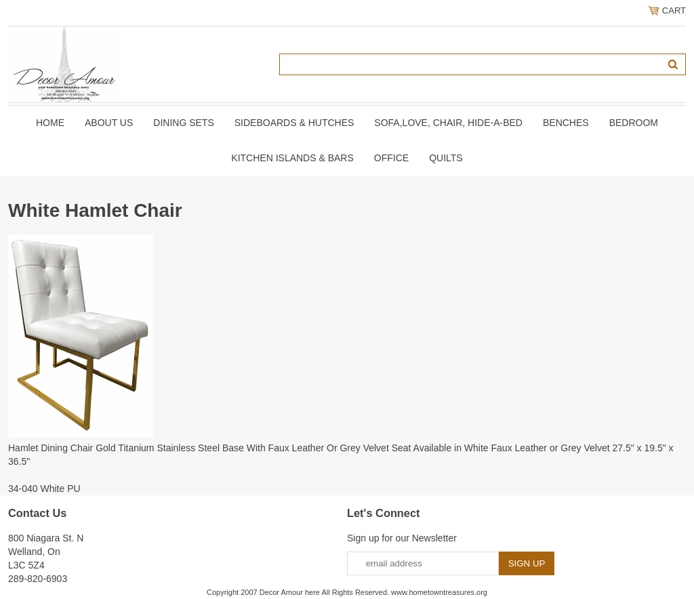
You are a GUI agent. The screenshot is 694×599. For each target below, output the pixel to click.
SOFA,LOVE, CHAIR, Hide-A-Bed (448, 122)
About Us (109, 122)
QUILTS (446, 157)
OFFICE (391, 157)
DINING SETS (183, 122)
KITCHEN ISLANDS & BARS (292, 157)
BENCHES (566, 122)
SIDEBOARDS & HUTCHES (294, 122)
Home (50, 122)
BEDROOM (633, 122)
